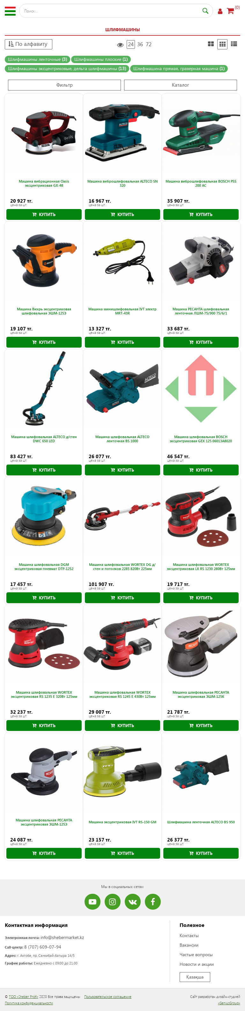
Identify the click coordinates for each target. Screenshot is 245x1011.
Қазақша (195, 977)
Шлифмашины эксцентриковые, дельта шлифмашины (67, 68)
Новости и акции (197, 964)
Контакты (189, 935)
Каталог (180, 85)
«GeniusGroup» (229, 1002)
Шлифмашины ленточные (37, 59)
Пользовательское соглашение (107, 996)
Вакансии (189, 945)
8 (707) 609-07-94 (42, 947)
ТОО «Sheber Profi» (23, 996)
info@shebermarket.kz (62, 937)
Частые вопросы (196, 954)
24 (131, 44)
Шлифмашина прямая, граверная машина (179, 68)
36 (140, 44)
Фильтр (64, 85)
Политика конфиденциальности (29, 1002)
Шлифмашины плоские (101, 59)
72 (149, 44)
